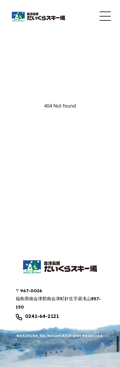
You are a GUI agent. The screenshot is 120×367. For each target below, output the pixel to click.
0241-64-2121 (42, 316)
